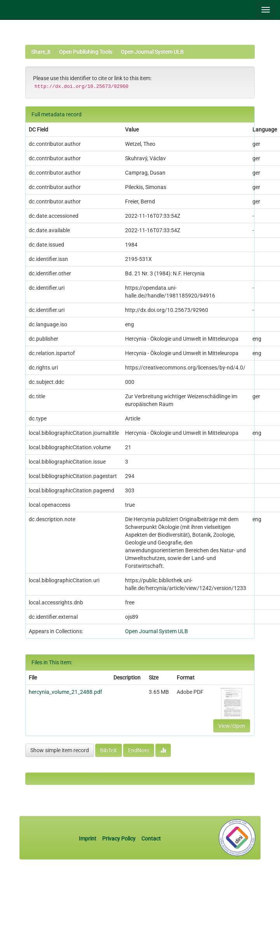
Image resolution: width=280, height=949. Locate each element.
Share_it (40, 52)
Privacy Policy (119, 838)
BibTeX (108, 750)
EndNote (138, 750)
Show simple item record (59, 750)
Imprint (88, 838)
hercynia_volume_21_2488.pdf (65, 692)
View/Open (231, 726)
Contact (151, 838)
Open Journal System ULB (152, 52)
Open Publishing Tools (85, 52)
